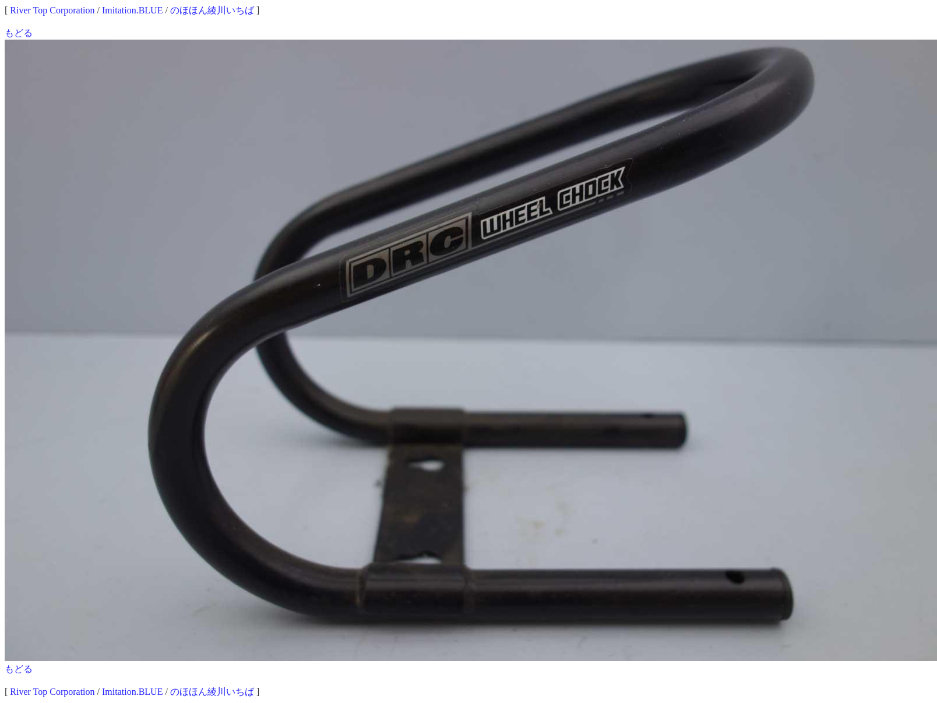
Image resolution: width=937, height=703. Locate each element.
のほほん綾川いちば (212, 10)
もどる (19, 33)
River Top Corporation (52, 10)
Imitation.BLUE (132, 10)
